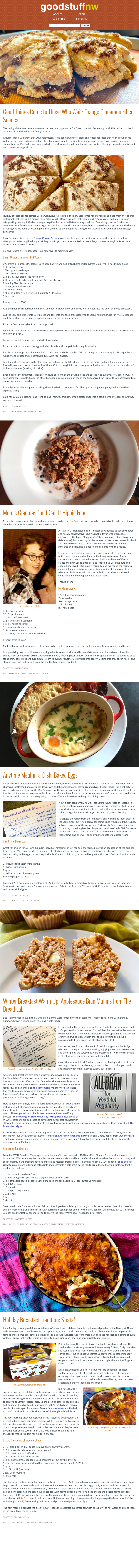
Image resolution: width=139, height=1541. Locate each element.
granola (12, 673)
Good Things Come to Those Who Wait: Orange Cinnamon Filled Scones (68, 115)
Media (81, 14)
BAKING (31, 411)
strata (11, 1522)
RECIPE (38, 411)
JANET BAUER (42, 673)
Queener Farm (126, 1136)
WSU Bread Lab (24, 1224)
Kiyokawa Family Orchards (65, 1136)
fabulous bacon (56, 1408)
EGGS (10, 901)
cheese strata (23, 1522)
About (57, 14)
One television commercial (55, 1081)
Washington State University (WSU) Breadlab (41, 1117)
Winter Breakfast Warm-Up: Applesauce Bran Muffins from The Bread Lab (67, 1005)
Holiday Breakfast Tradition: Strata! (39, 1319)
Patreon (81, 19)
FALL (84, 1224)
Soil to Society (124, 1162)
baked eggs (20, 901)
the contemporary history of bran (51, 1088)
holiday (53, 1522)
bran (53, 1224)
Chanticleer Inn (122, 783)
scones (12, 411)
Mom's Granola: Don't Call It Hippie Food (45, 512)
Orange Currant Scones (46, 238)
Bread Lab (38, 1224)
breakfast (22, 411)
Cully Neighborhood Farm (61, 1411)
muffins (12, 1224)
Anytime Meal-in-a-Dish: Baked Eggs (40, 775)
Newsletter (57, 19)
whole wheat (63, 1224)
